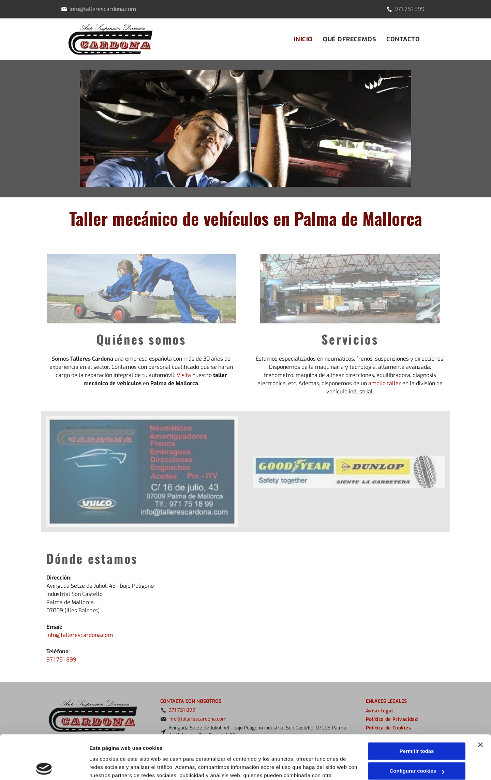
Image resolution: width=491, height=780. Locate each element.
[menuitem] (303, 39)
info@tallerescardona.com (79, 635)
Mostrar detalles (109, 766)
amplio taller (384, 383)
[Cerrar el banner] (480, 700)
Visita (184, 375)
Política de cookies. (139, 748)
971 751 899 (410, 9)
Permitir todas (417, 707)
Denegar (416, 747)
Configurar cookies (416, 727)
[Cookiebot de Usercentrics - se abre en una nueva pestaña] (44, 767)
